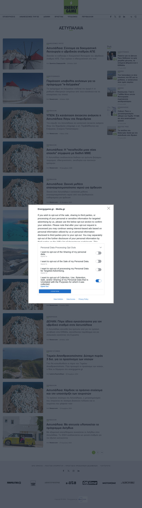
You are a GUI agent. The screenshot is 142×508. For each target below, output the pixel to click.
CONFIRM (55, 291)
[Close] (109, 209)
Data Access (71, 299)
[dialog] (71, 254)
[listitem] (71, 247)
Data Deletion (58, 299)
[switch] (98, 253)
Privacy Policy (83, 299)
